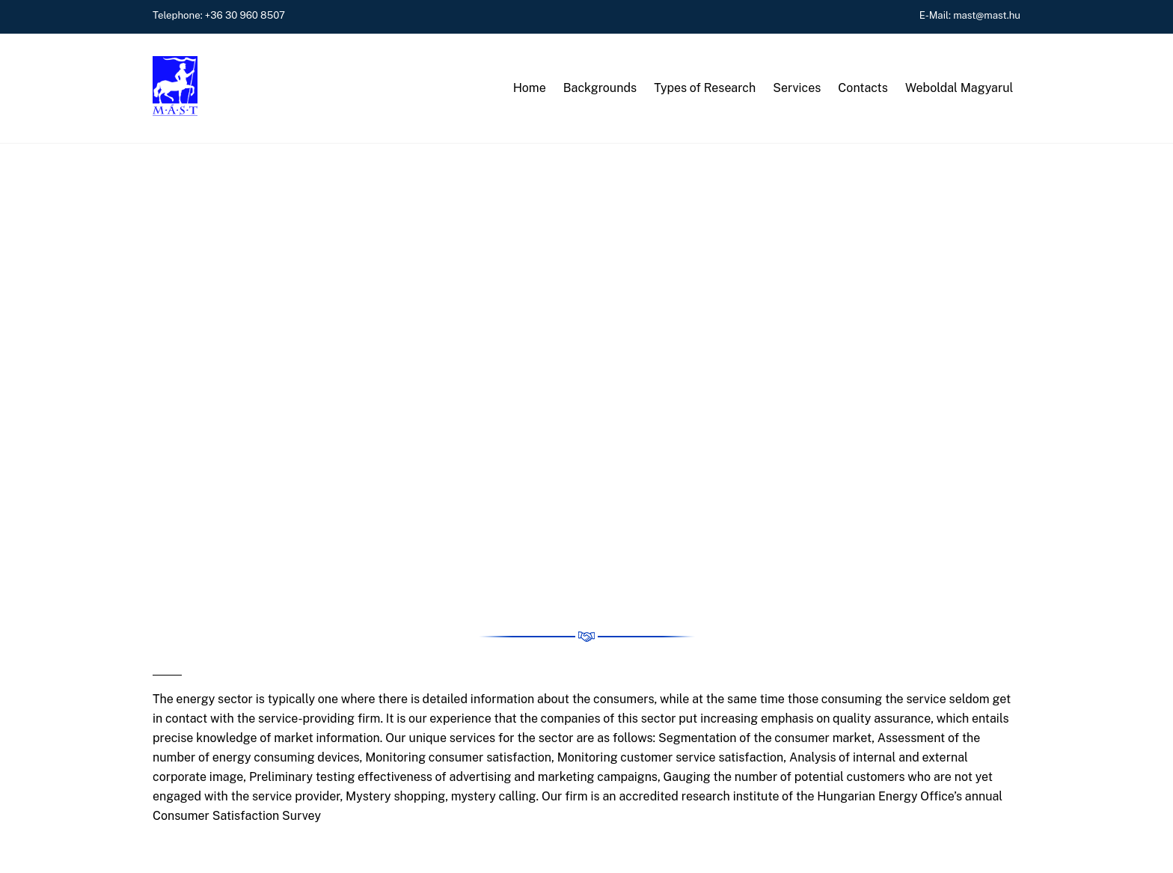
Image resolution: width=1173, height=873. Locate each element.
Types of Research (705, 88)
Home (529, 88)
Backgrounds (600, 88)
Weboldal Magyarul (959, 88)
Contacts (863, 88)
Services (797, 88)
